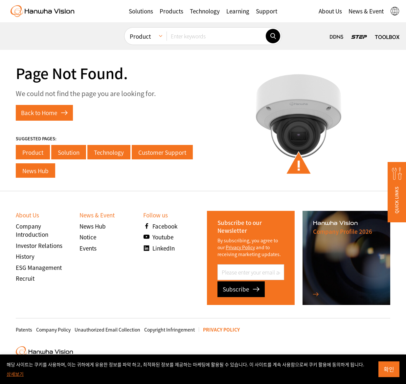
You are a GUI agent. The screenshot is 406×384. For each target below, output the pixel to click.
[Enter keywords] (216, 36)
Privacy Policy (240, 247)
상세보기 (15, 374)
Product (32, 152)
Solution (68, 152)
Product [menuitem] (140, 36)
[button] (141, 11)
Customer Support (162, 152)
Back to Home (44, 113)
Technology (109, 152)
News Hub (35, 171)
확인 (389, 369)
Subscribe (241, 289)
